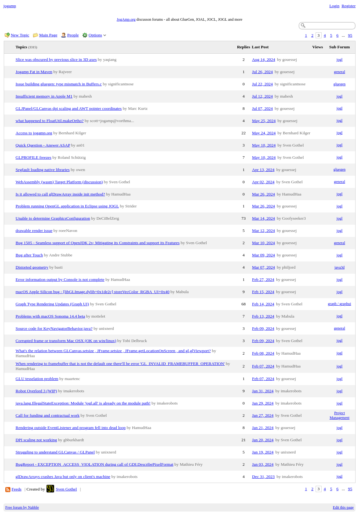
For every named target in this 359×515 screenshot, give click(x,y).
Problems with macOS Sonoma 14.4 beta (50, 316)
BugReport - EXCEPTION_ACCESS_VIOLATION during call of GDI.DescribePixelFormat (95, 464)
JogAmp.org (126, 19)
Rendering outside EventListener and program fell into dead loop (71, 427)
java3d (339, 267)
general (339, 72)
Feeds (16, 489)
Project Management (339, 415)
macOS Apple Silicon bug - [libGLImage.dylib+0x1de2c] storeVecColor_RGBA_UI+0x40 (93, 291)
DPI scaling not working (36, 439)
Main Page (48, 35)
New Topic (20, 35)
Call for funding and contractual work (48, 415)
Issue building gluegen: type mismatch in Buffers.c (59, 84)
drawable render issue (34, 230)
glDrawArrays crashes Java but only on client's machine (63, 476)
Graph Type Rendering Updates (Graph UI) (52, 304)
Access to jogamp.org (34, 133)
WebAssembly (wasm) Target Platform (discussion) (59, 182)
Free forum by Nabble (22, 507)
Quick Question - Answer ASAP (43, 145)
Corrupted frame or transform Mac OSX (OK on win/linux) (66, 340)
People (73, 35)
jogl (340, 59)
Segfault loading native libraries (43, 169)
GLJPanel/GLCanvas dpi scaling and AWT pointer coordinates (69, 108)
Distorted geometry (32, 267)
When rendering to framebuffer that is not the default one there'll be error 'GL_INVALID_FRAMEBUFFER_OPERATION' (120, 363)
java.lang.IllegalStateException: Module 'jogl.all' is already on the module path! (83, 403)
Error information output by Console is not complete (60, 279)
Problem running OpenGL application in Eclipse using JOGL (67, 206)
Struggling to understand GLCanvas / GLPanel (55, 452)
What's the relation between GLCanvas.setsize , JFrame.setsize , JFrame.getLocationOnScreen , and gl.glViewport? (113, 350)
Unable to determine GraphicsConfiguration (53, 218)
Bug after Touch (29, 255)
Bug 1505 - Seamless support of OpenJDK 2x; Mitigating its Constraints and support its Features (98, 242)
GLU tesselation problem (37, 378)
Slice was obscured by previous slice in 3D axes (56, 59)
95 (350, 35)
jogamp (9, 5)
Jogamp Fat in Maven (34, 71)
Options (95, 35)
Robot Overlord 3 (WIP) (36, 391)
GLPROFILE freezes (34, 157)
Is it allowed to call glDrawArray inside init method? (60, 194)
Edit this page (343, 507)
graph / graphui (339, 304)
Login (334, 5)
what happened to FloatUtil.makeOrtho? (50, 120)
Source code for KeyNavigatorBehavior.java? (54, 328)
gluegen (339, 84)
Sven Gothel (66, 489)
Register (348, 5)
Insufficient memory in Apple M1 (44, 96)
